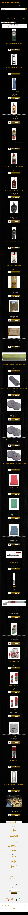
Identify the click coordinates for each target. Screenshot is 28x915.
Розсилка (14, 849)
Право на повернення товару (14, 846)
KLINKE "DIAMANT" (14, 860)
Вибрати (14, 24)
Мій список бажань (14, 835)
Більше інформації (15, 49)
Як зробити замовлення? (14, 847)
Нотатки (14, 834)
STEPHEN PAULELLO (14, 867)
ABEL (14, 857)
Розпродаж (14, 877)
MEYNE (14, 862)
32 (14, 26)
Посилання (14, 830)
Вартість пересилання (22, 901)
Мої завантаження (14, 837)
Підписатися (14, 892)
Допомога (14, 829)
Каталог (14, 873)
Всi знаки (14, 856)
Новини (14, 850)
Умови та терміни (14, 844)
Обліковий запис (14, 832)
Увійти (17, 5)
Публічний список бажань (14, 836)
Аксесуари (14, 880)
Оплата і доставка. (14, 845)
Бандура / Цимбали (14, 876)
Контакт (14, 827)
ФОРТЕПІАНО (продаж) (14, 878)
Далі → (14, 22)
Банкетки (14, 875)
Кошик (14, 831)
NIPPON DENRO (14, 863)
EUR (13, 5)
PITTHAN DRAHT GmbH (14, 865)
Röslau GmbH (14, 866)
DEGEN (14, 858)
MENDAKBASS (14, 861)
